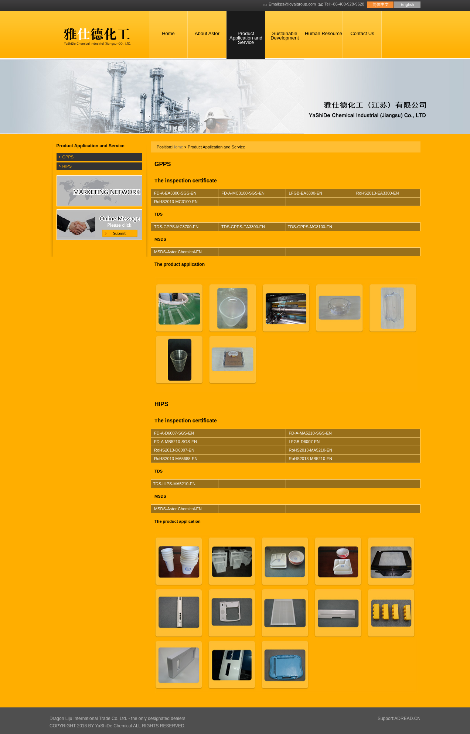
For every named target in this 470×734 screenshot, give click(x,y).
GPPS (68, 157)
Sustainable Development (284, 36)
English (407, 4)
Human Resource (323, 33)
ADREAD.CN (407, 718)
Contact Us (362, 33)
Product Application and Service (245, 38)
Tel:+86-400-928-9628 (344, 4)
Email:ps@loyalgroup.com (292, 4)
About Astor (207, 33)
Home (168, 33)
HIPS (67, 166)
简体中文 (380, 4)
